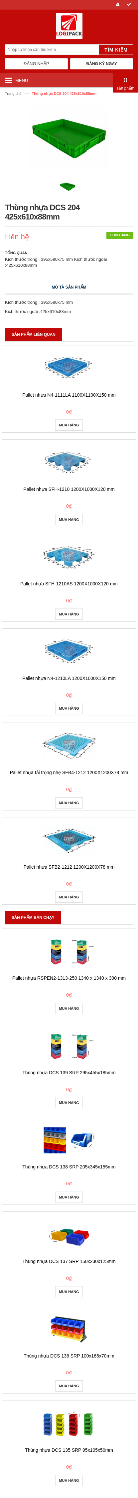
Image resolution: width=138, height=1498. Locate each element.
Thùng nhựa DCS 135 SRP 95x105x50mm (69, 1450)
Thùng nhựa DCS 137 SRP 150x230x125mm (68, 1261)
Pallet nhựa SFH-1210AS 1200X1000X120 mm (69, 583)
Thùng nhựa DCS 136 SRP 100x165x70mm (69, 1356)
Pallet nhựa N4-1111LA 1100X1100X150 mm (69, 395)
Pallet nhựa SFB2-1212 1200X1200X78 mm (69, 867)
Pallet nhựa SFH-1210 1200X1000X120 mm (68, 489)
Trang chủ (13, 94)
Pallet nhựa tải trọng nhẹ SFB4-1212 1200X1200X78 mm (69, 772)
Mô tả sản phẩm (69, 287)
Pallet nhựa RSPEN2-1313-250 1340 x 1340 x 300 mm (69, 978)
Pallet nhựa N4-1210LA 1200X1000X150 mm (69, 678)
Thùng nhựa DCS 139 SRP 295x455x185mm (68, 1072)
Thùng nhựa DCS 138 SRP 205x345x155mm (68, 1166)
